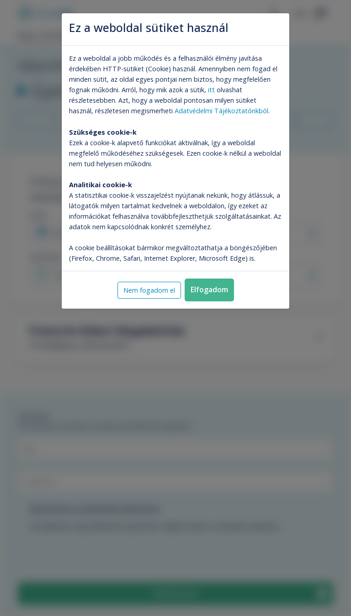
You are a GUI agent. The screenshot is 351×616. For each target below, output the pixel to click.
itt (211, 89)
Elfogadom (209, 289)
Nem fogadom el (149, 290)
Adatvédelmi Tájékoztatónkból (221, 110)
